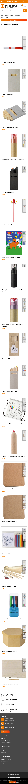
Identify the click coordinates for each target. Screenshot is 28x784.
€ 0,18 (3, 64)
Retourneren (3, 752)
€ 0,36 (3, 129)
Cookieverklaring (4, 761)
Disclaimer (3, 765)
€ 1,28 (3, 458)
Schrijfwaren (17, 15)
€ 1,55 (3, 491)
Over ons (3, 738)
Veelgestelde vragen (5, 740)
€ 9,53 (3, 686)
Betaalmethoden (4, 750)
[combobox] (12, 10)
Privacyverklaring (4, 763)
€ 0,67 (3, 328)
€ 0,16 (3, 97)
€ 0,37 (3, 162)
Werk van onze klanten (6, 742)
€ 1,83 (3, 621)
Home (2, 15)
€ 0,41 (3, 194)
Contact (2, 748)
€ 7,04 (3, 654)
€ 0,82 (3, 426)
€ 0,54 (3, 259)
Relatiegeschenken (9, 15)
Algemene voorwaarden (6, 759)
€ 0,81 (3, 361)
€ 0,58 (3, 227)
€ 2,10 (3, 588)
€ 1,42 (3, 556)
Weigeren (17, 782)
